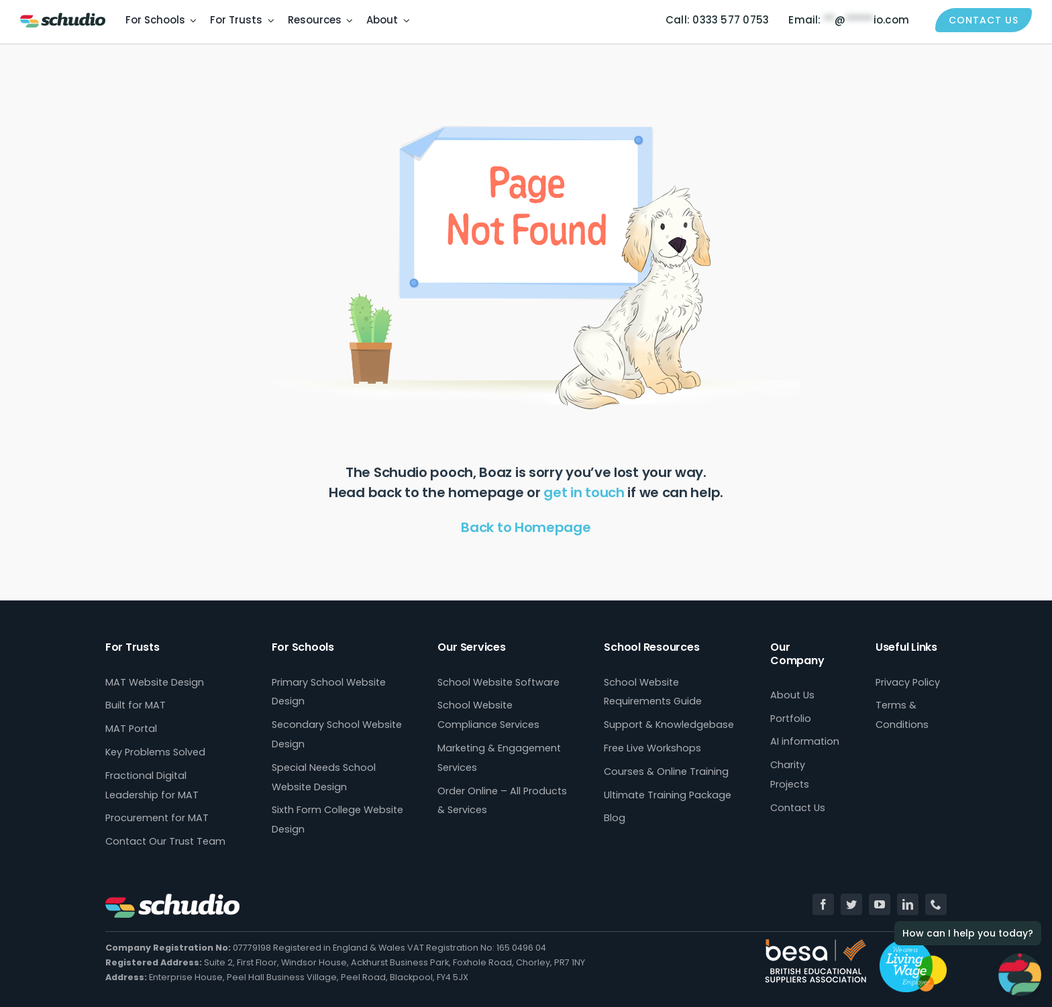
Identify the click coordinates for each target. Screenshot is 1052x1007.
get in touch (583, 492)
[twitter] (851, 904)
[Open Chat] (1019, 974)
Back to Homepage (525, 527)
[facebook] (823, 904)
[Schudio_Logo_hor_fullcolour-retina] (62, 17)
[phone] (936, 904)
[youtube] (879, 904)
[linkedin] (907, 904)
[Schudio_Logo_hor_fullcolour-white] (172, 898)
